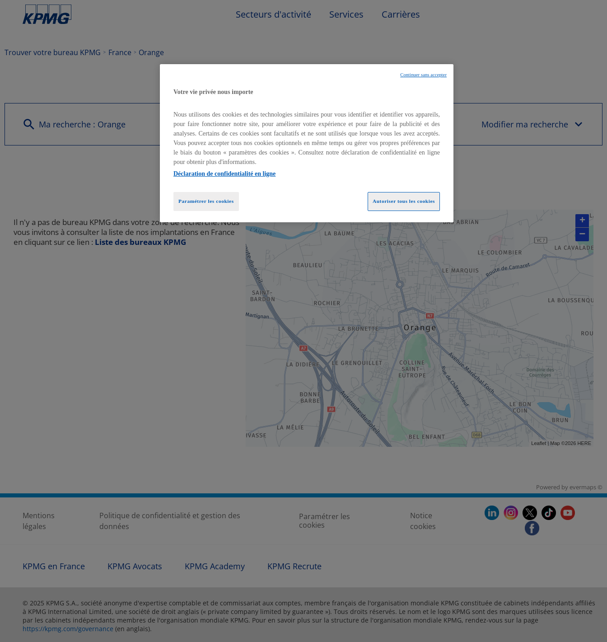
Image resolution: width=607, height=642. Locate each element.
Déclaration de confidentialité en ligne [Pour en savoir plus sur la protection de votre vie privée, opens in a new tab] (224, 173)
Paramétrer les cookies (206, 201)
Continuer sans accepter (423, 74)
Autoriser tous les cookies (404, 201)
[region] (306, 143)
